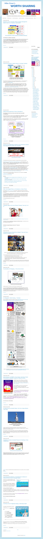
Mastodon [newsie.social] (35, 116)
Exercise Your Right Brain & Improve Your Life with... (36, 93)
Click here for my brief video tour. (7, 174)
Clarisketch (4, 469)
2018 (32, 76)
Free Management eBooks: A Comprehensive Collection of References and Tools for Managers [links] (15, 477)
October (34, 79)
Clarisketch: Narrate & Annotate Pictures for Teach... (36, 106)
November (34, 78)
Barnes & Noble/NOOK (13, 397)
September (34, 80)
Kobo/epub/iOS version (20, 397)
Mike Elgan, (10, 190)
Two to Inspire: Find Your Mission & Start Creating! (11, 182)
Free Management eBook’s (20, 493)
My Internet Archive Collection (35, 53)
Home (17, 529)
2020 (32, 74)
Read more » (4, 45)
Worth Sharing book (7, 179)
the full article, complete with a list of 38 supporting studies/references (15, 519)
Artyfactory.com (5, 173)
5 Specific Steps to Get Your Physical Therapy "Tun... (36, 96)
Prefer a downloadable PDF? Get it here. (17, 300)
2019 (32, 75)
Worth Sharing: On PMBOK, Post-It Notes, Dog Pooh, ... (36, 103)
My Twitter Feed (34, 115)
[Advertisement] (16, 55)
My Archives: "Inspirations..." (35, 51)
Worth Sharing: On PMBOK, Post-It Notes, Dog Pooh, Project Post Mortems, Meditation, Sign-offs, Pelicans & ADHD (15, 378)
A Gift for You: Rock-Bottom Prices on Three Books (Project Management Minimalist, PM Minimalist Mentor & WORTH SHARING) (35, 59)
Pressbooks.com (22, 395)
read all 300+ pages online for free (14, 396)
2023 (32, 71)
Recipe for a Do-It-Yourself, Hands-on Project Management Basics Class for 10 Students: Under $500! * (15, 22)
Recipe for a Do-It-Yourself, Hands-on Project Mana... (36, 89)
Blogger (24, 535)
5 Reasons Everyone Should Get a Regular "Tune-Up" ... (36, 98)
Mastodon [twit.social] (34, 117)
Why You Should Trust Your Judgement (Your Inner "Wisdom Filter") (13, 177)
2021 (32, 73)
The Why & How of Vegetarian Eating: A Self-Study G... (36, 109)
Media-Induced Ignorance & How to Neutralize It (13, 111)
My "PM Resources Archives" (35, 50)
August (33, 81)
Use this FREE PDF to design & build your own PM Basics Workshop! (16, 35)
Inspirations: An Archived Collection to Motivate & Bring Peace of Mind (13, 181)
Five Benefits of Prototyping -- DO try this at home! (13, 268)
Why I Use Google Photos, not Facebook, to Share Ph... (36, 95)
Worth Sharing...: (11, 82)
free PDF (5, 39)
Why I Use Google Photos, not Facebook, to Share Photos (15, 189)
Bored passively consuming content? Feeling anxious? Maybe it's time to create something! (16, 180)
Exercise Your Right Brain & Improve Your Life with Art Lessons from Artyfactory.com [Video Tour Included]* (16, 145)
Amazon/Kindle (7, 397)
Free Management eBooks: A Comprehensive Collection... (36, 107)
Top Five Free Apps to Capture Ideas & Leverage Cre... (36, 90)
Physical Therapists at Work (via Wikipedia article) (16, 251)
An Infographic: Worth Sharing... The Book (11, 297)
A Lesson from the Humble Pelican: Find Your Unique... (36, 104)
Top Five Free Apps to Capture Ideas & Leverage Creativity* (15, 63)
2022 (32, 72)
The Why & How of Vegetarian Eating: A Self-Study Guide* (15, 503)
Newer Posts (5, 529)
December (34, 77)
